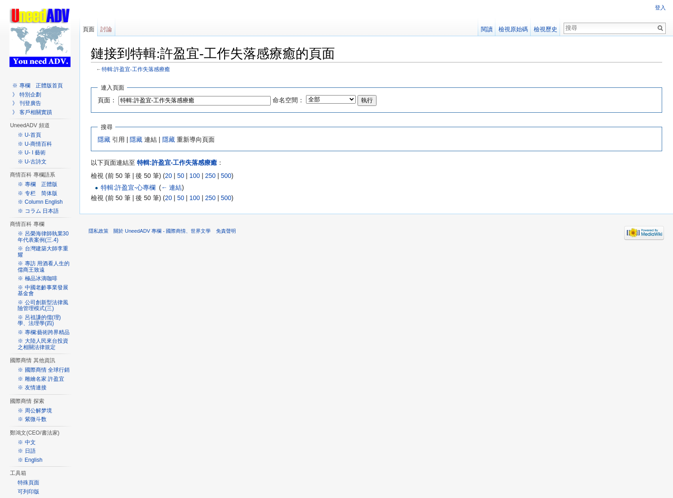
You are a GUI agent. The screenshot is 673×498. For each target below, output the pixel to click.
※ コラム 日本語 (38, 211)
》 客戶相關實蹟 (32, 112)
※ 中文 (26, 442)
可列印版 (28, 491)
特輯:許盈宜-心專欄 (128, 187)
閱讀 (487, 29)
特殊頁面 (28, 482)
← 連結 (171, 187)
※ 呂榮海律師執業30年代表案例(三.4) (43, 236)
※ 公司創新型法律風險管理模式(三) (43, 305)
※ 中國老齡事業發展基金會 (43, 290)
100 (194, 175)
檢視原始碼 (513, 29)
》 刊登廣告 (26, 103)
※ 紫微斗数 (32, 419)
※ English (30, 460)
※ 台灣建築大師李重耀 (43, 251)
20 (168, 175)
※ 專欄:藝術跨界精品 (44, 332)
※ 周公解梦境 (35, 410)
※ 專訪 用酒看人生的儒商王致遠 (44, 266)
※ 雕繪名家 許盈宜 (41, 379)
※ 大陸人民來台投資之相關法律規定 (43, 344)
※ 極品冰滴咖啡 (37, 278)
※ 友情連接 (32, 387)
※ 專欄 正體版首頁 (37, 85)
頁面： (107, 100)
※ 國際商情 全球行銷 (44, 370)
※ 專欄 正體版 (37, 184)
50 (180, 175)
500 (226, 175)
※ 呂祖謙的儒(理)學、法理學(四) (39, 320)
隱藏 (104, 139)
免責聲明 (226, 231)
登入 (660, 8)
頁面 (88, 29)
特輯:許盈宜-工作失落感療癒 (136, 69)
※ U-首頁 (29, 135)
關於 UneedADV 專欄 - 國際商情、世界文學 (162, 231)
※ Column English (40, 202)
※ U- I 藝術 (32, 152)
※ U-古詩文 (32, 161)
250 (210, 175)
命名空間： (288, 100)
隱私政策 (98, 231)
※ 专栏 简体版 (37, 193)
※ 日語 (26, 451)
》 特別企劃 (26, 94)
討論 (106, 29)
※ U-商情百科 (35, 144)
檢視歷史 (545, 29)
